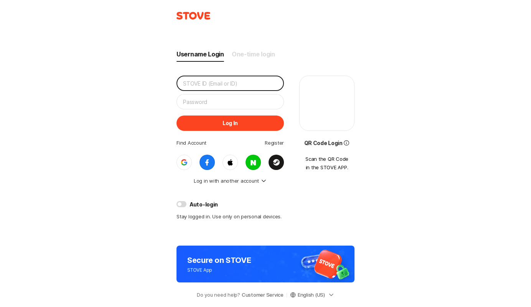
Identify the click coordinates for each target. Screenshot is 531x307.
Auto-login (204, 204)
